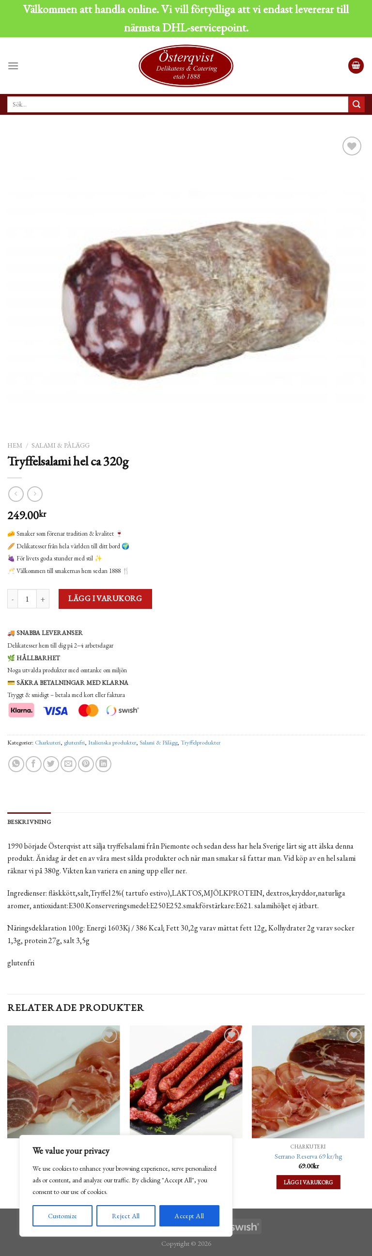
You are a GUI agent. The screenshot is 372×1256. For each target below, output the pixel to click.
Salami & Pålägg (60, 445)
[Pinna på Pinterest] (86, 764)
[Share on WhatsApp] (16, 764)
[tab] (29, 822)
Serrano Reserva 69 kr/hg (308, 1156)
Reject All (126, 1215)
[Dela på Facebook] (34, 764)
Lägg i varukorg (105, 598)
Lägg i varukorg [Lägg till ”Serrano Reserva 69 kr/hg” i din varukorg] (308, 1182)
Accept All (189, 1215)
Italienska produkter (112, 742)
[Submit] (356, 104)
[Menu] (13, 66)
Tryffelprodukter (200, 742)
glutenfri (74, 742)
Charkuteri (48, 742)
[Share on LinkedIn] (103, 764)
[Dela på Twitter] (51, 764)
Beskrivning (29, 822)
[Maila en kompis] (69, 764)
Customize (63, 1215)
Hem (14, 445)
